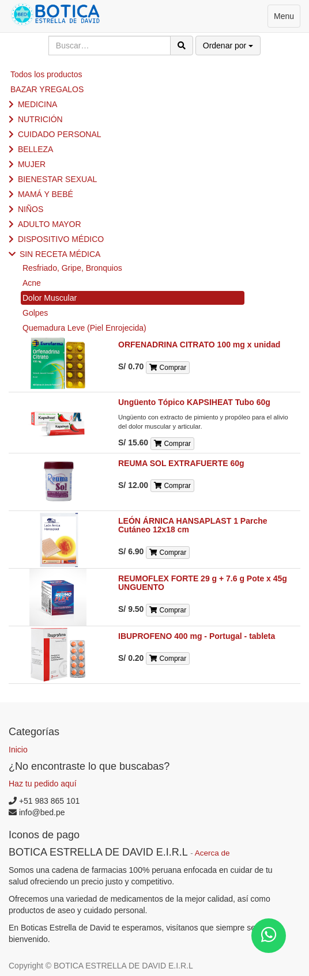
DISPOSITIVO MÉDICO (61, 239)
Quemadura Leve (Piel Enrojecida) (84, 327)
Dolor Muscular (49, 297)
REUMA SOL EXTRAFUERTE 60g (181, 463)
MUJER (32, 164)
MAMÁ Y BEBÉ (45, 194)
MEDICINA (37, 104)
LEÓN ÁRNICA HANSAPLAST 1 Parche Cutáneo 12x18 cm (192, 525)
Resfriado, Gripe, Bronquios (72, 268)
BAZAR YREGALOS (47, 89)
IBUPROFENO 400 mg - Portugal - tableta (196, 636)
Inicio (18, 749)
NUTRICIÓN (40, 119)
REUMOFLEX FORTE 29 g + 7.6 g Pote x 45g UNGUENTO (202, 583)
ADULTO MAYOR (49, 224)
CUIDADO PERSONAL (59, 134)
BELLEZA (35, 149)
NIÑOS (30, 209)
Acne (31, 282)
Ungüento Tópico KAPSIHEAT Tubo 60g (194, 402)
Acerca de (212, 853)
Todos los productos (46, 74)
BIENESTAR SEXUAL (57, 179)
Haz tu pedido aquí (43, 783)
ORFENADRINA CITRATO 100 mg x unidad (199, 344)
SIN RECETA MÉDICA (60, 254)
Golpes (35, 312)
